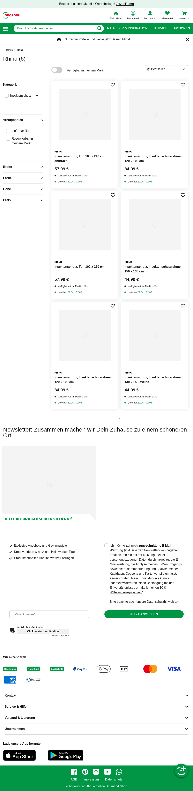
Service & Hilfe (15, 706)
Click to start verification (43, 631)
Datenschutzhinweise (161, 601)
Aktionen (182, 28)
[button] (5, 28)
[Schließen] (187, 39)
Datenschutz (113, 779)
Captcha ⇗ (60, 635)
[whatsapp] (119, 772)
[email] (49, 614)
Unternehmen (15, 728)
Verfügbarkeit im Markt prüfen (73, 175)
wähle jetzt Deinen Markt (113, 39)
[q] (54, 28)
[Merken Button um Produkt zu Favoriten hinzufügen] (112, 84)
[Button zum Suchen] (99, 28)
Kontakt (10, 695)
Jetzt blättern (125, 3)
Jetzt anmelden (144, 614)
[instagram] (96, 772)
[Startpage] (11, 15)
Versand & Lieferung (20, 717)
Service (160, 28)
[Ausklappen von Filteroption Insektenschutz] (36, 96)
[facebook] (74, 772)
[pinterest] (85, 772)
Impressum (91, 779)
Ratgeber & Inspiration (127, 28)
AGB (74, 779)
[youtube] (107, 772)
